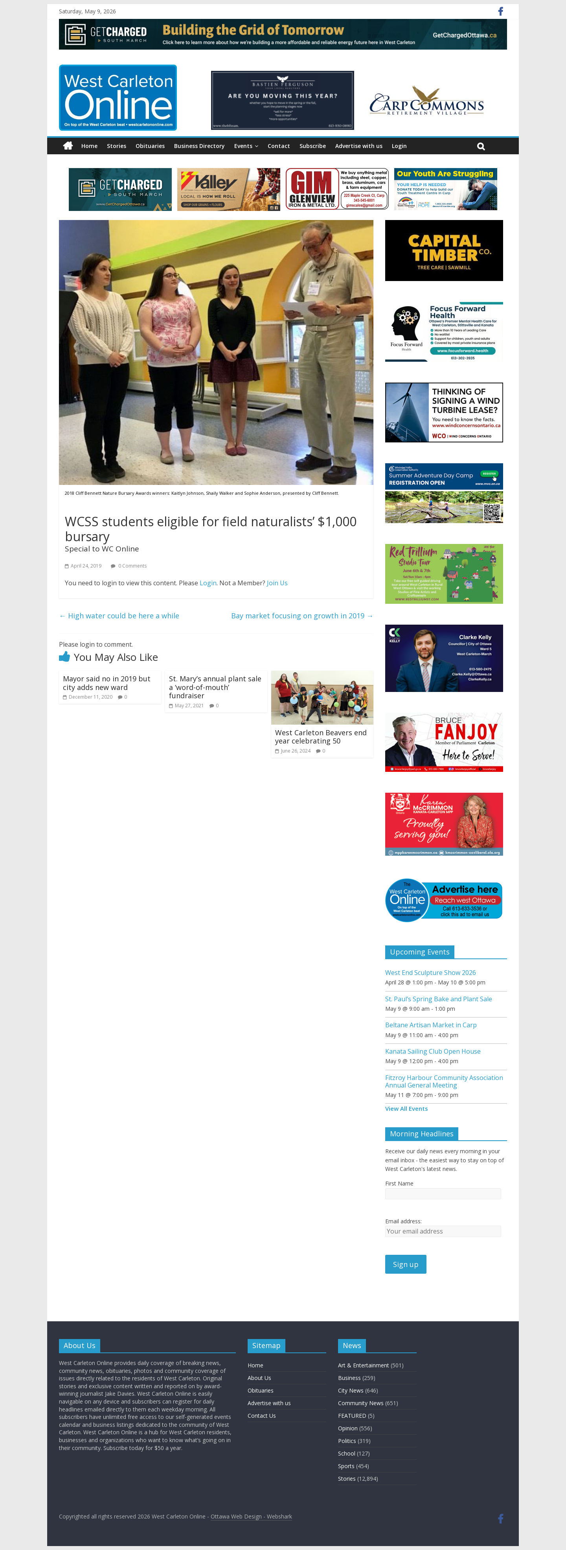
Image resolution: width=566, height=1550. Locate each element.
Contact (279, 146)
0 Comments (129, 565)
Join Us (277, 583)
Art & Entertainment (363, 1365)
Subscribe (313, 146)
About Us (259, 1378)
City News (351, 1390)
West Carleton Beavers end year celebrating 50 (321, 737)
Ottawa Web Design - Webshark (251, 1516)
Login (399, 146)
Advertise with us (358, 146)
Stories (116, 146)
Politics (347, 1441)
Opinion (348, 1428)
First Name (399, 1183)
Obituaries (150, 146)
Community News (361, 1403)
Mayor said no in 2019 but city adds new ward (107, 683)
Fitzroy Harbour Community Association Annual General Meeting (444, 1081)
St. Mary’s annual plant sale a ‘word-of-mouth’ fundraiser (215, 687)
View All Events (406, 1108)
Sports (346, 1466)
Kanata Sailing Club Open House (433, 1051)
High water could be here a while (119, 615)
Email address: (403, 1221)
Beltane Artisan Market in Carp (431, 1025)
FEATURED (352, 1415)
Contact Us (262, 1415)
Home (89, 146)
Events (243, 146)
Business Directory (199, 146)
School (346, 1453)
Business (349, 1378)
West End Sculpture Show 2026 (430, 972)
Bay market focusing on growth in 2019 (302, 615)
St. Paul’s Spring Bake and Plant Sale (438, 999)
